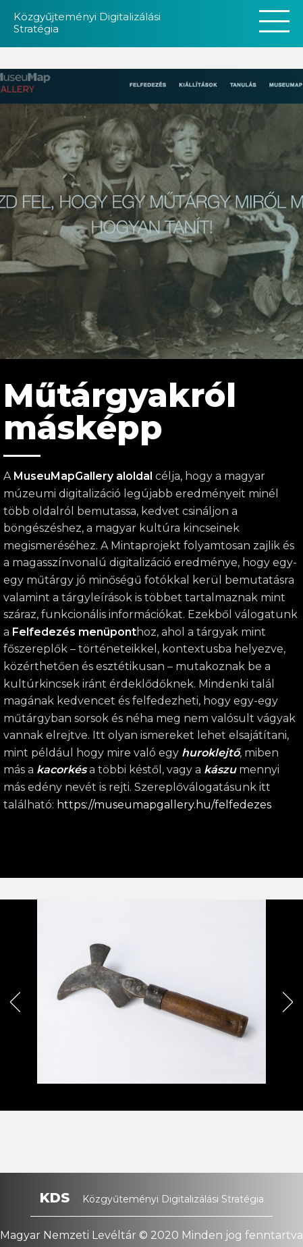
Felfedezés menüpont (74, 632)
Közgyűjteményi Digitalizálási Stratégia (87, 22)
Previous (20, 1005)
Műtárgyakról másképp (119, 411)
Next (292, 1005)
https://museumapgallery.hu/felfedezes (164, 804)
